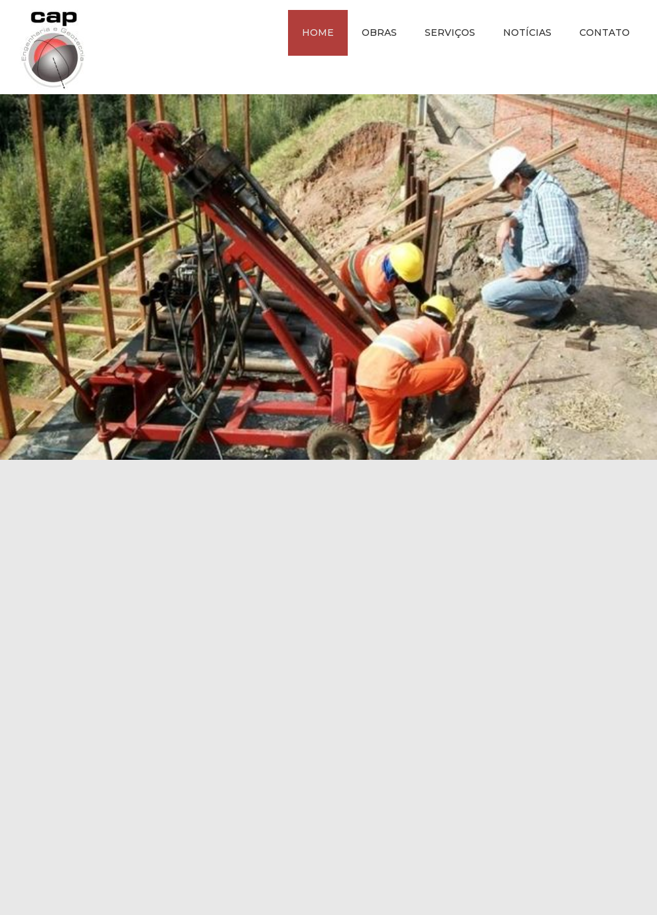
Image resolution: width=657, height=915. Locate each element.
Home (318, 32)
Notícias (527, 32)
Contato (604, 32)
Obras (379, 32)
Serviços (450, 32)
